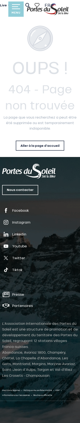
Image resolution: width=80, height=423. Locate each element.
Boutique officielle (42, 395)
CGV (57, 390)
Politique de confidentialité (37, 390)
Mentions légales (11, 390)
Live (3, 5)
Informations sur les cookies (16, 395)
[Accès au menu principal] (16, 9)
